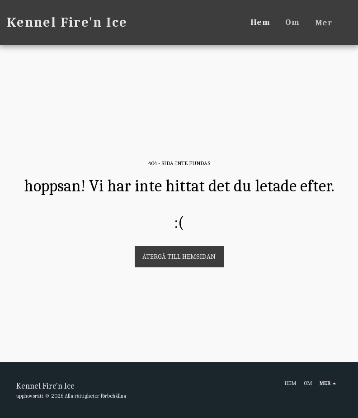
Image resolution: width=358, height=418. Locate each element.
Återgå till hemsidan (179, 256)
